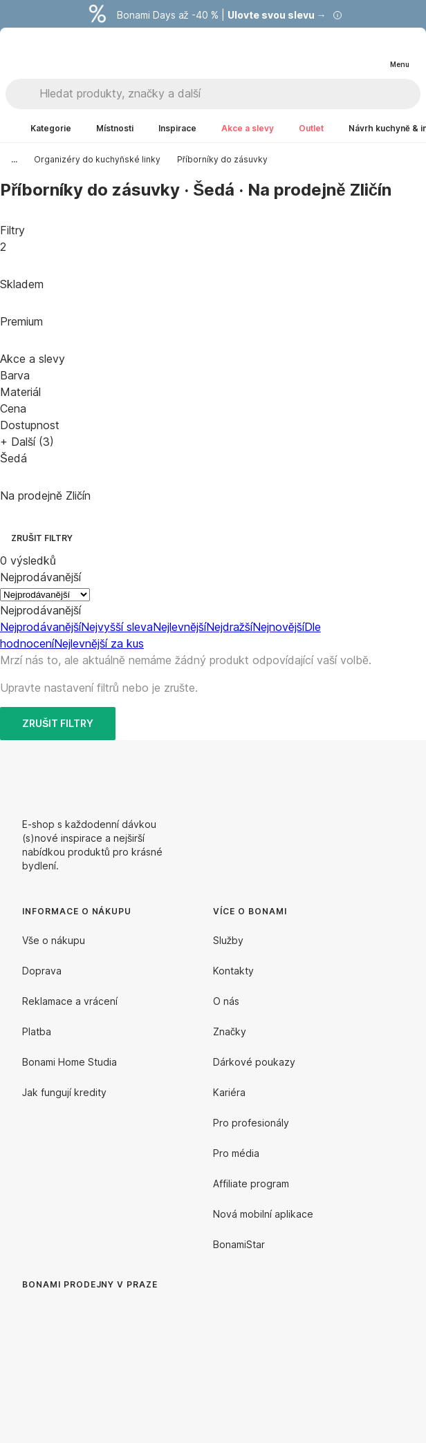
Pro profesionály (251, 1123)
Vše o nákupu (53, 940)
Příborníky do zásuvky (222, 159)
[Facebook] (360, 773)
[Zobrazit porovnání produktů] (343, 53)
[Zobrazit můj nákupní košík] (371, 52)
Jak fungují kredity (64, 1092)
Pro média (236, 1153)
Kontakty (233, 971)
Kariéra (229, 1092)
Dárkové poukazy (254, 1062)
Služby (228, 940)
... (14, 159)
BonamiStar (239, 1244)
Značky (229, 1031)
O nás (226, 1001)
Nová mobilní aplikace (263, 1214)
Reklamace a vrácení (70, 1001)
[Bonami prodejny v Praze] (135, 1371)
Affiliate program (251, 1183)
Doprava (42, 971)
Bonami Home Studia (69, 1062)
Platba (36, 1031)
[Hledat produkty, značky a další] (229, 94)
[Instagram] (393, 773)
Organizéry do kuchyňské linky (97, 159)
